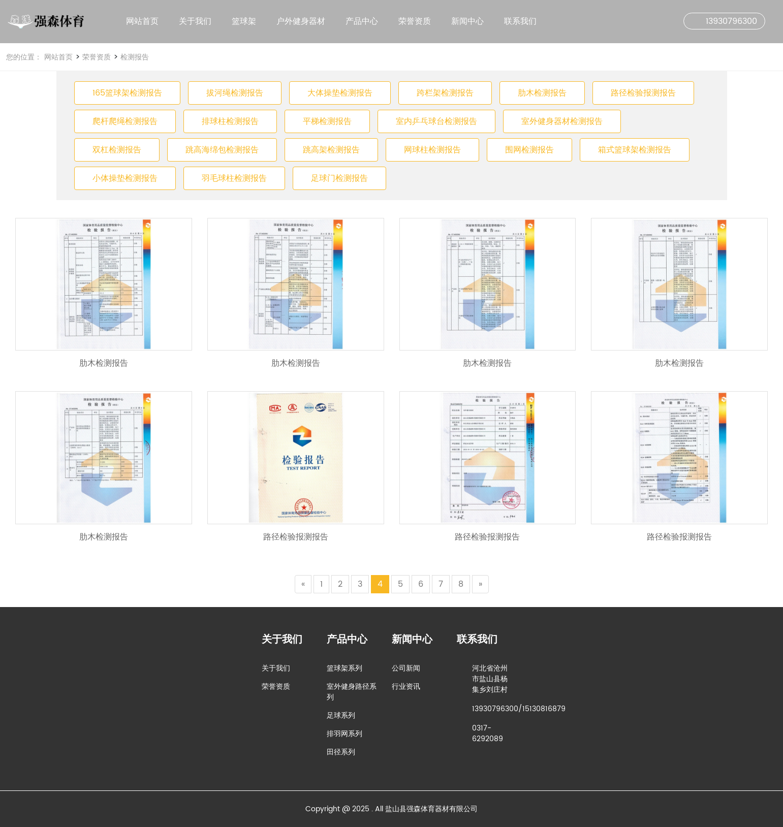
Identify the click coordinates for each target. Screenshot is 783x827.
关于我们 (195, 21)
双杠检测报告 (116, 149)
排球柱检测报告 (230, 121)
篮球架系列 (344, 668)
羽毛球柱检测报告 (234, 178)
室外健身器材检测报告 (562, 121)
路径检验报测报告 (643, 93)
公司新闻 (406, 668)
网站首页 (142, 21)
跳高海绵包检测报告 (222, 149)
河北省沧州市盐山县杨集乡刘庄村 (490, 679)
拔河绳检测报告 (234, 93)
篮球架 (244, 21)
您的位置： (24, 57)
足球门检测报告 (339, 178)
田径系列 (341, 752)
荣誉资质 (414, 21)
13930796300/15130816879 (519, 709)
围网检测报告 (529, 149)
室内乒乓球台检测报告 (436, 121)
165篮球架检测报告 (127, 93)
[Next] (480, 584)
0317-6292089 (487, 733)
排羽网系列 (344, 734)
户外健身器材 (300, 21)
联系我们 (520, 21)
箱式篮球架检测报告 (634, 149)
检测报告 (133, 57)
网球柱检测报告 (432, 149)
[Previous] (303, 584)
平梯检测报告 (327, 121)
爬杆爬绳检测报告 (125, 121)
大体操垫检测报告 (339, 93)
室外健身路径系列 (352, 692)
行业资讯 (406, 686)
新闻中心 (467, 21)
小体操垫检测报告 (125, 178)
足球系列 (341, 715)
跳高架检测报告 (331, 149)
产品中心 (362, 21)
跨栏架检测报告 (445, 93)
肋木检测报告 (542, 93)
